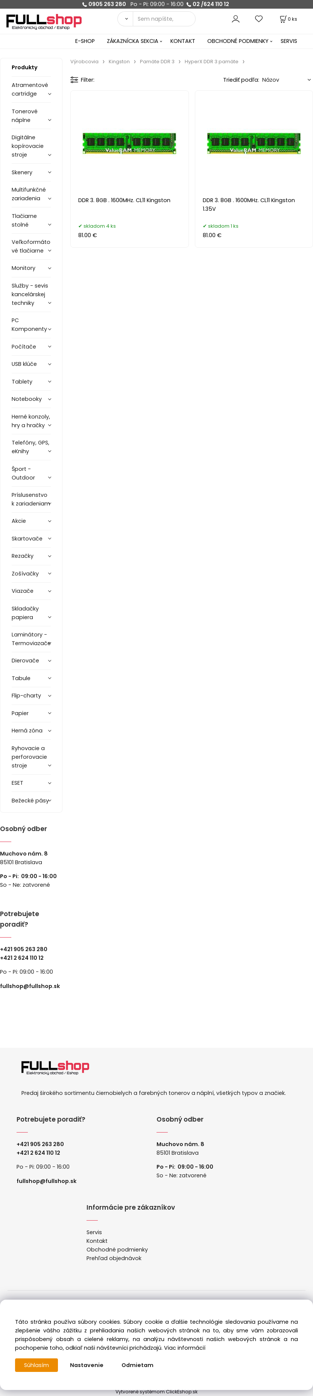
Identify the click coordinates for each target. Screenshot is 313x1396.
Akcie (19, 521)
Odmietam (137, 1365)
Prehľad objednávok (114, 1258)
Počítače (24, 346)
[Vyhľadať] (125, 18)
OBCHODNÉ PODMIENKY (238, 41)
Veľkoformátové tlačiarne (31, 246)
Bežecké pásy (30, 800)
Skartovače (27, 538)
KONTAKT (182, 41)
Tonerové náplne (25, 116)
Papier (20, 713)
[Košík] (287, 19)
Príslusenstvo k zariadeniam (31, 499)
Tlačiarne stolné (24, 220)
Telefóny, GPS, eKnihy (30, 447)
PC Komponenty (29, 325)
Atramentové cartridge (30, 89)
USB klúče (24, 364)
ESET (17, 783)
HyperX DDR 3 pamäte (212, 61)
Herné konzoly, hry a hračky (31, 421)
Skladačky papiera (25, 613)
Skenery (22, 172)
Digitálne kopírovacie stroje (28, 146)
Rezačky (22, 556)
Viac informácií (184, 1348)
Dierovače (25, 660)
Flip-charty (26, 695)
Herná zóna (27, 730)
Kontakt (97, 1241)
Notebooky (27, 399)
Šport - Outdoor (23, 473)
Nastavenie (86, 1365)
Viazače (22, 591)
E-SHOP (85, 41)
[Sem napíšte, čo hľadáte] (164, 18)
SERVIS (289, 41)
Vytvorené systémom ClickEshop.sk (156, 1391)
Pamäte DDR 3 (157, 61)
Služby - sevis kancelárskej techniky (30, 294)
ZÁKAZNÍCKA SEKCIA (132, 41)
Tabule (21, 678)
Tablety (22, 381)
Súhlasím (36, 1365)
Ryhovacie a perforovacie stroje (29, 756)
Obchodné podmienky (117, 1249)
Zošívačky (25, 573)
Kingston (119, 61)
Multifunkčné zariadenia (29, 194)
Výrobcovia (84, 61)
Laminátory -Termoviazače (31, 639)
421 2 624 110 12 (23, 958)
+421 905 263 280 (23, 949)
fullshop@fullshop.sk (30, 986)
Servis (94, 1232)
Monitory (23, 268)
